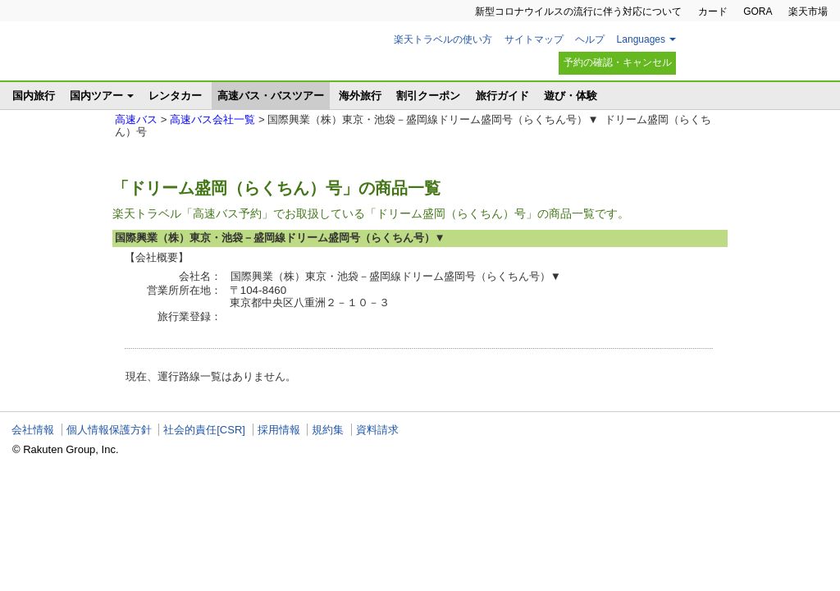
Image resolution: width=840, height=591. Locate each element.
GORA (757, 11)
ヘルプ (590, 39)
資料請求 (377, 430)
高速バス (136, 119)
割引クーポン (428, 95)
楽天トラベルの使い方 (443, 39)
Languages (641, 39)
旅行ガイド (502, 95)
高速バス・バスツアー (270, 95)
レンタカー (175, 95)
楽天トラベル (91, 57)
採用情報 (279, 430)
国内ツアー (96, 95)
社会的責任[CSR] (204, 430)
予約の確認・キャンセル (618, 62)
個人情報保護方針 (109, 430)
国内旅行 (33, 95)
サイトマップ (534, 39)
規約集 (328, 430)
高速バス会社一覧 (212, 119)
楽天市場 (808, 11)
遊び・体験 (570, 95)
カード (713, 11)
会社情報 (32, 430)
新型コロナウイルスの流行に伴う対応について (578, 11)
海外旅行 (360, 95)
